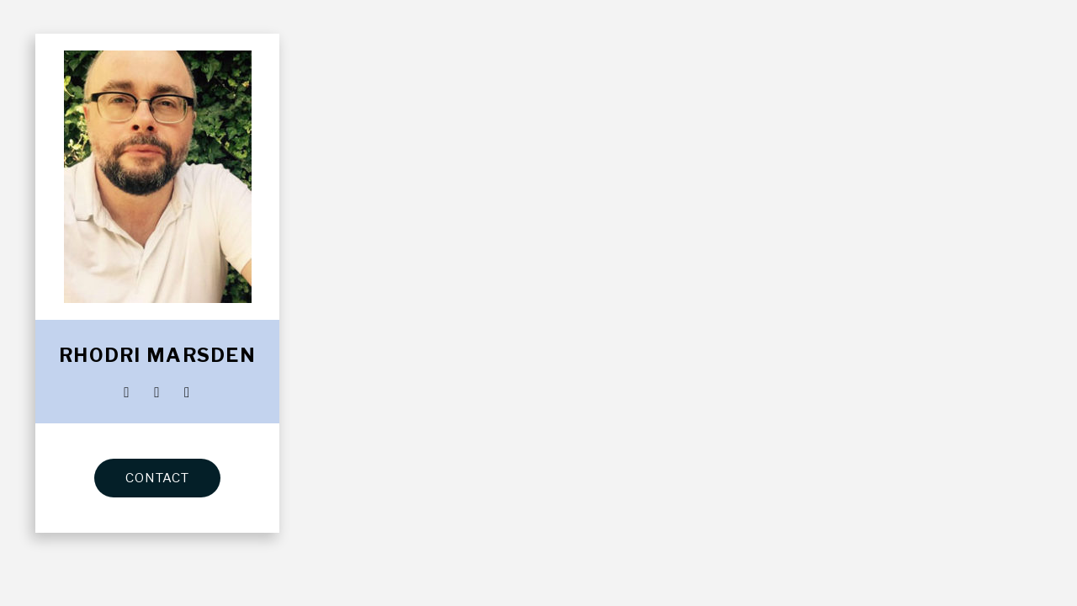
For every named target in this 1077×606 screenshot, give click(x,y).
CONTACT (156, 478)
